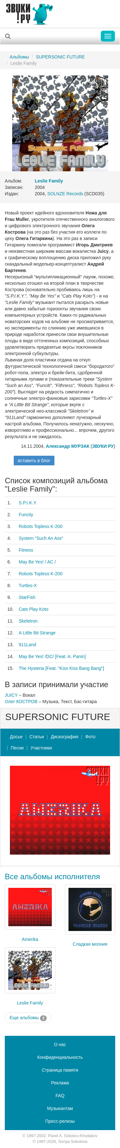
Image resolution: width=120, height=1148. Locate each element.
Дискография (64, 736)
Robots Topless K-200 (40, 526)
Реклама (60, 1082)
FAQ (59, 1095)
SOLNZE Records (65, 193)
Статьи (36, 736)
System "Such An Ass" (41, 538)
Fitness (26, 550)
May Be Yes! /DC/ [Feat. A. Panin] (52, 656)
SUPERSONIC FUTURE (60, 56)
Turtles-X (27, 585)
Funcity (26, 514)
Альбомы (19, 56)
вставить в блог (34, 460)
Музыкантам (60, 1108)
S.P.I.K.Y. (28, 502)
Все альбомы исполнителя (52, 876)
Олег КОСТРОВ (21, 701)
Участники (41, 747)
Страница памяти (60, 1070)
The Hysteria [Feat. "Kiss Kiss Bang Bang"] (61, 668)
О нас (60, 1044)
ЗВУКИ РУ (103, 446)
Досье (16, 736)
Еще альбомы (28, 1018)
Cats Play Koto (33, 609)
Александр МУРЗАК (67, 446)
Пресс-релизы (60, 1121)
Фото (90, 736)
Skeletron (28, 621)
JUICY (11, 695)
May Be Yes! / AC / (37, 561)
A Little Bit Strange (37, 632)
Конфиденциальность (60, 1057)
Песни (17, 747)
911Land (27, 644)
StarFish (27, 597)
